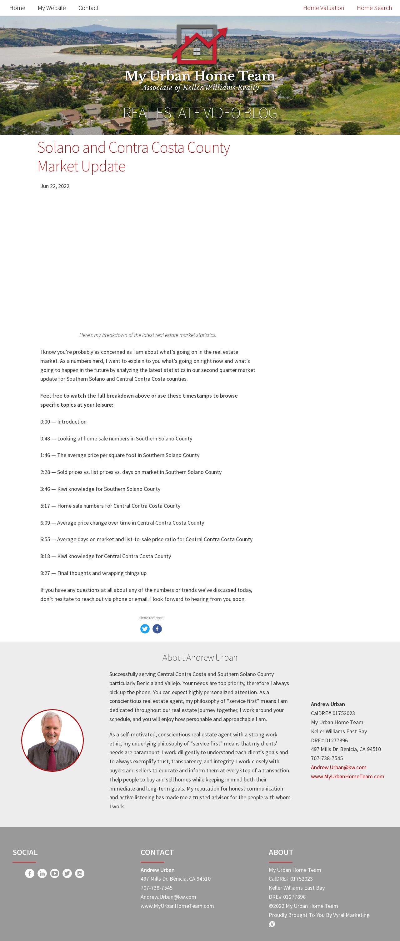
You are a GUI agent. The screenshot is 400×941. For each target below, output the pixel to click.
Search (342, 166)
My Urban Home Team (309, 529)
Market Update (299, 477)
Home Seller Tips (302, 503)
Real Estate (294, 490)
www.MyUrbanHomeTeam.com (347, 776)
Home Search (374, 8)
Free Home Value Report (313, 304)
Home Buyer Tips (302, 516)
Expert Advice (297, 543)
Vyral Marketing (351, 914)
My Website (52, 8)
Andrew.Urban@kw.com (339, 767)
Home (17, 8)
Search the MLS (314, 430)
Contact (88, 8)
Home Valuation (323, 8)
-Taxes (288, 556)
